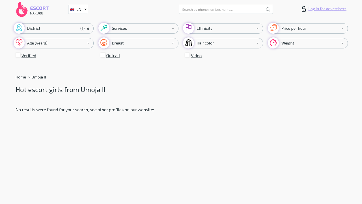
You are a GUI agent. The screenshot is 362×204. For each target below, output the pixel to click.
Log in (324, 9)
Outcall (113, 55)
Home (21, 77)
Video (196, 55)
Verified (28, 55)
